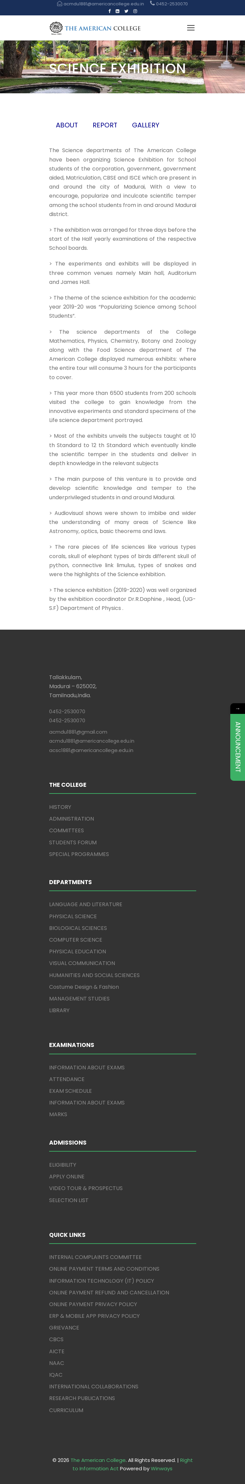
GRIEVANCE (64, 1328)
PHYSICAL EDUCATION (77, 951)
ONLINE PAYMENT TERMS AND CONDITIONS (104, 1269)
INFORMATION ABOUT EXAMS (87, 1067)
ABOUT (67, 125)
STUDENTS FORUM (73, 842)
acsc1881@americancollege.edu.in (91, 750)
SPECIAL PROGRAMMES (79, 854)
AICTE (57, 1351)
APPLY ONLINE (67, 1176)
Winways (161, 1468)
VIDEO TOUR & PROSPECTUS (86, 1188)
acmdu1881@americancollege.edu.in (91, 741)
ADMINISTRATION (71, 819)
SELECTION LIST (69, 1200)
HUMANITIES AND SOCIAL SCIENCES (94, 975)
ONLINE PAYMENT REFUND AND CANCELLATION (109, 1292)
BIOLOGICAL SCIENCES (78, 928)
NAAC (56, 1363)
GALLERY (145, 125)
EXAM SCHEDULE (70, 1091)
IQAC (56, 1375)
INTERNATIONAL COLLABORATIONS (93, 1386)
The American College (98, 1460)
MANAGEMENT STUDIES (79, 998)
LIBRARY (59, 1010)
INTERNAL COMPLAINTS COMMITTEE (95, 1257)
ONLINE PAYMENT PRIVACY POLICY (93, 1304)
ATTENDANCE (67, 1079)
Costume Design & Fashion (84, 987)
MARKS (58, 1114)
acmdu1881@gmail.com (78, 731)
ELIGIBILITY (62, 1165)
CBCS (56, 1339)
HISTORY (60, 807)
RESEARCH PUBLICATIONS (82, 1398)
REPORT (105, 125)
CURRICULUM (66, 1410)
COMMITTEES (66, 830)
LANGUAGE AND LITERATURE (85, 904)
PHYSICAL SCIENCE (73, 916)
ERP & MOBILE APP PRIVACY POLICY (94, 1316)
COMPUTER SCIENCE (75, 940)
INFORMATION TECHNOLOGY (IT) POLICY (101, 1281)
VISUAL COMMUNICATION (82, 963)
